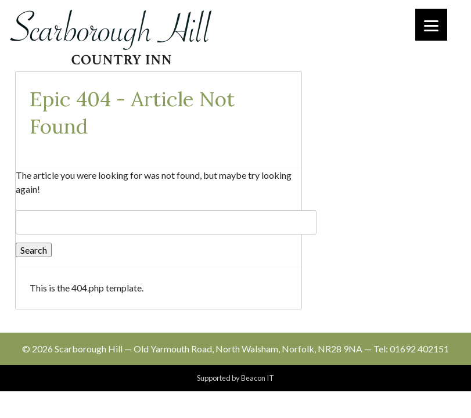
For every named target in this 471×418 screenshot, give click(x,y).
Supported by (235, 378)
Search (33, 249)
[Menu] (431, 25)
